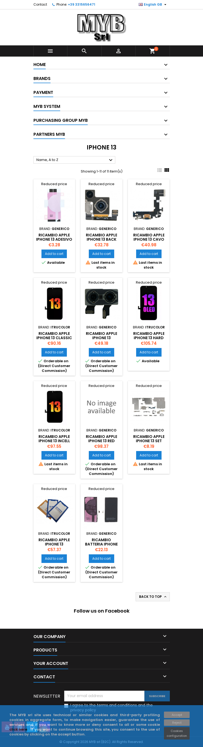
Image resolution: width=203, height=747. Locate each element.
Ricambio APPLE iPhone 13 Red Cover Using (101, 441)
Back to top (153, 596)
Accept (177, 715)
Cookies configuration (177, 733)
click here (19, 729)
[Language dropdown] (153, 4)
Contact (40, 4)
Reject (177, 722)
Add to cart (54, 253)
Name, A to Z (75, 160)
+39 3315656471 (81, 4)
